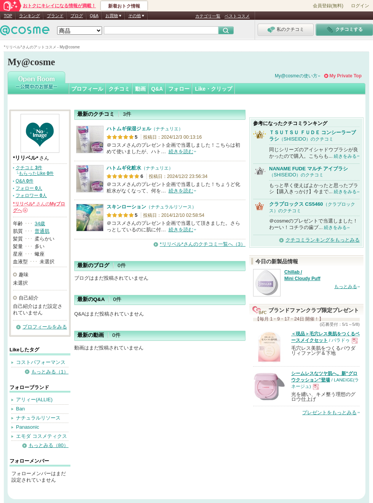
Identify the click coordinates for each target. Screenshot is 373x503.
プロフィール (87, 89)
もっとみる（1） (50, 372)
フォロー (179, 89)
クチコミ (119, 89)
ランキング (29, 15)
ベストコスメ (237, 16)
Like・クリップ (213, 89)
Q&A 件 (24, 181)
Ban (20, 409)
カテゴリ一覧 (207, 16)
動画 (140, 89)
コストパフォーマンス (40, 362)
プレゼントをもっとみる (329, 412)
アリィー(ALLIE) (34, 399)
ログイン (360, 5)
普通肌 (42, 231)
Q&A (94, 15)
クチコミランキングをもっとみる (322, 240)
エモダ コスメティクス (41, 436)
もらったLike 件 (36, 173)
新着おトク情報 (124, 6)
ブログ (76, 15)
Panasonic (27, 427)
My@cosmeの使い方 (296, 75)
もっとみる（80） (49, 445)
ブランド (55, 15)
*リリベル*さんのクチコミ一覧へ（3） (202, 244)
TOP (8, 15)
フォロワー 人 (31, 195)
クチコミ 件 (29, 167)
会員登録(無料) (328, 5)
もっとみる (345, 286)
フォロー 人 (29, 188)
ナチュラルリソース (38, 418)
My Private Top (346, 75)
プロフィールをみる (44, 327)
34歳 (40, 223)
